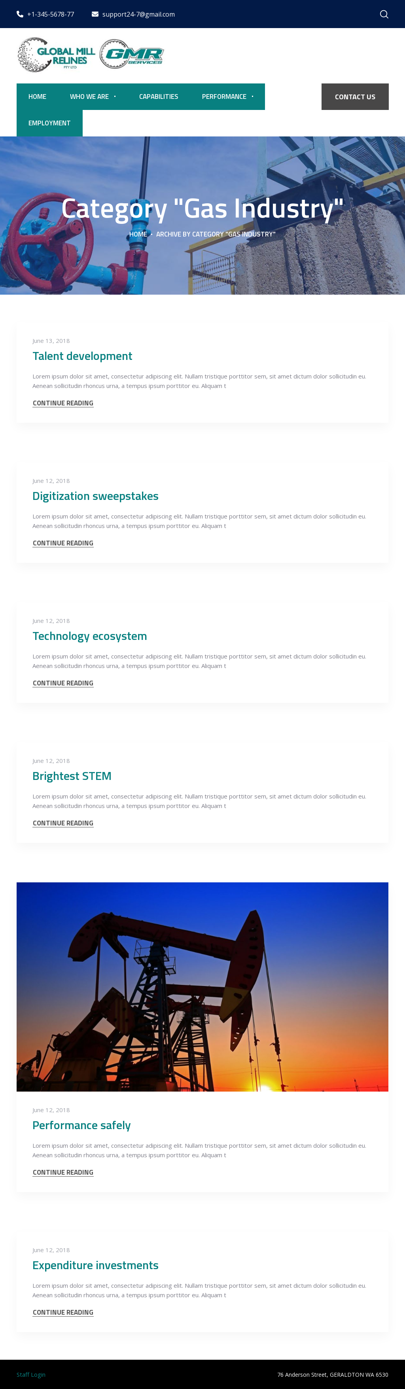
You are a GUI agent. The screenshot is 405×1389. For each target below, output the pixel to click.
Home (37, 96)
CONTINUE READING (63, 403)
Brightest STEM (72, 775)
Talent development (82, 355)
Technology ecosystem (89, 635)
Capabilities (158, 96)
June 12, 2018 (51, 480)
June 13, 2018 (51, 340)
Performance (224, 96)
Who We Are (89, 96)
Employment (49, 123)
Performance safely (81, 1125)
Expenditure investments (95, 1265)
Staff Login (31, 1374)
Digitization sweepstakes (95, 495)
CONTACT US (355, 96)
